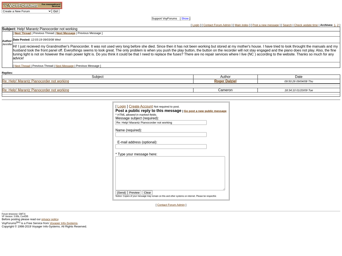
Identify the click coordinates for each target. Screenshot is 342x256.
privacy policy (49, 225)
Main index (242, 25)
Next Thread (22, 65)
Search (287, 25)
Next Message (65, 65)
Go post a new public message (199, 111)
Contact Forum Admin (217, 25)
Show (185, 18)
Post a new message (266, 25)
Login (195, 25)
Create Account (135, 106)
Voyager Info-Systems (63, 229)
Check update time (306, 25)
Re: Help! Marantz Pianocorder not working (35, 81)
